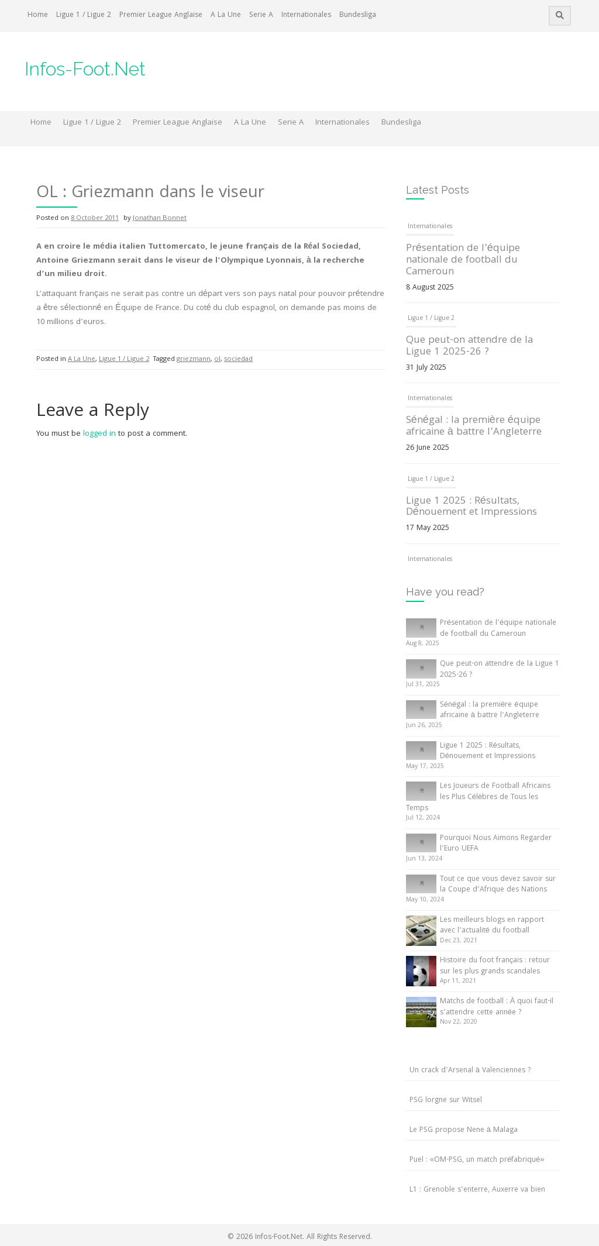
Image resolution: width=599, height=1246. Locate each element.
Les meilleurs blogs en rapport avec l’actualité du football (492, 926)
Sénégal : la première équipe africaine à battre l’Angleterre (474, 426)
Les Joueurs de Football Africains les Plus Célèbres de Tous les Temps (478, 797)
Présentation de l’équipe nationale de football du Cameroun (463, 260)
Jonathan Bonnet (160, 218)
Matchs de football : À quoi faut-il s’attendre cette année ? (497, 1007)
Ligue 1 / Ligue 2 (83, 15)
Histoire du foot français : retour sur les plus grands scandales (495, 966)
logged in (99, 434)
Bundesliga (357, 15)
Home (37, 15)
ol (217, 359)
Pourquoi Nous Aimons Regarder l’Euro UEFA (496, 844)
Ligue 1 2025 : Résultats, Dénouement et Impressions (471, 507)
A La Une (226, 15)
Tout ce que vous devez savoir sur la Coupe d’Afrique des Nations (498, 885)
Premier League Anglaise (160, 15)
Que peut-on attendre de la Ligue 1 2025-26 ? (469, 346)
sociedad (238, 359)
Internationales (306, 15)
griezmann (194, 359)
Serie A (261, 15)
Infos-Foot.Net (85, 69)
